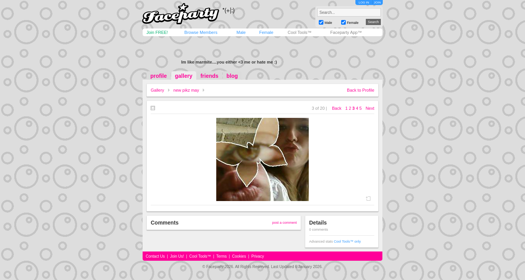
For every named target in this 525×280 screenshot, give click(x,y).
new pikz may (186, 90)
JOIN (377, 2)
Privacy (257, 256)
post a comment (284, 223)
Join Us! (177, 256)
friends (209, 76)
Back (336, 108)
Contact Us (155, 256)
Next (369, 108)
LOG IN (363, 2)
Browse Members (200, 32)
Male (241, 32)
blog (232, 76)
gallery (183, 76)
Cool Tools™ (299, 32)
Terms (221, 256)
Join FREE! (157, 32)
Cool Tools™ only (347, 241)
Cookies (239, 256)
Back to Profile (360, 90)
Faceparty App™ (346, 32)
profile (158, 76)
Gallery (157, 90)
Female (266, 32)
